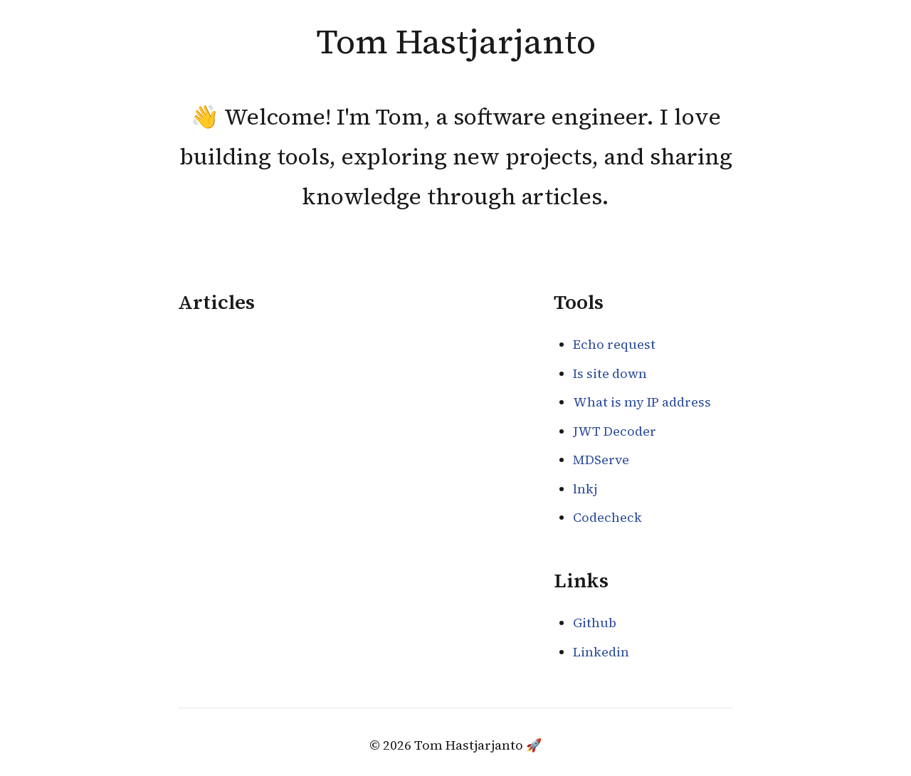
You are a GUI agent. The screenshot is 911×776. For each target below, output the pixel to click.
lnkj (585, 489)
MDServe (601, 459)
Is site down (610, 373)
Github (594, 622)
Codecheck (607, 517)
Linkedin (601, 652)
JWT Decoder (614, 431)
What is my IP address (642, 402)
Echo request (614, 344)
